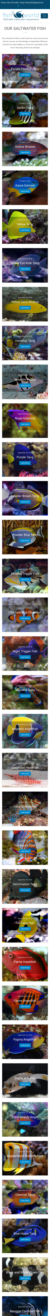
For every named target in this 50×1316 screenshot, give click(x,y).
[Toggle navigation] (44, 15)
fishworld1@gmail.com (34, 3)
